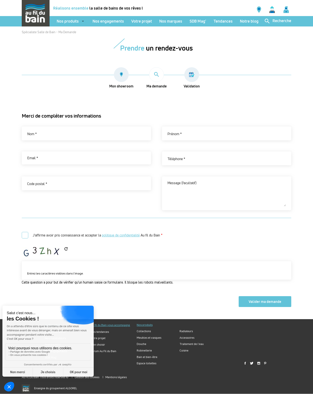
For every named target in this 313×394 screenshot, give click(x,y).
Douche (141, 344)
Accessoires (187, 337)
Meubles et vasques (149, 337)
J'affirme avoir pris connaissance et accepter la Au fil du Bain (96, 235)
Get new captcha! (66, 249)
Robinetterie (144, 350)
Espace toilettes (146, 363)
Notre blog (249, 21)
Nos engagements (108, 21)
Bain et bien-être (147, 357)
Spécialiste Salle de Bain (38, 32)
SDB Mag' (198, 21)
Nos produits (68, 21)
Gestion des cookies (87, 377)
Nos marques (170, 21)
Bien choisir (98, 344)
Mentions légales (116, 377)
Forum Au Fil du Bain (103, 351)
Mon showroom (121, 78)
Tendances (223, 21)
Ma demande (157, 78)
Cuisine (184, 350)
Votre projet (141, 21)
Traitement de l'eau (192, 344)
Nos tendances (100, 331)
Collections (144, 331)
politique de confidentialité (121, 235)
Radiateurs (186, 331)
